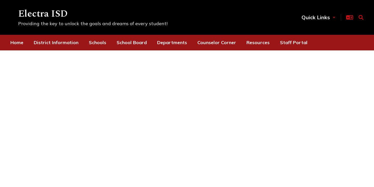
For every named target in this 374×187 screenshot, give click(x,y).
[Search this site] (361, 17)
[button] (319, 17)
